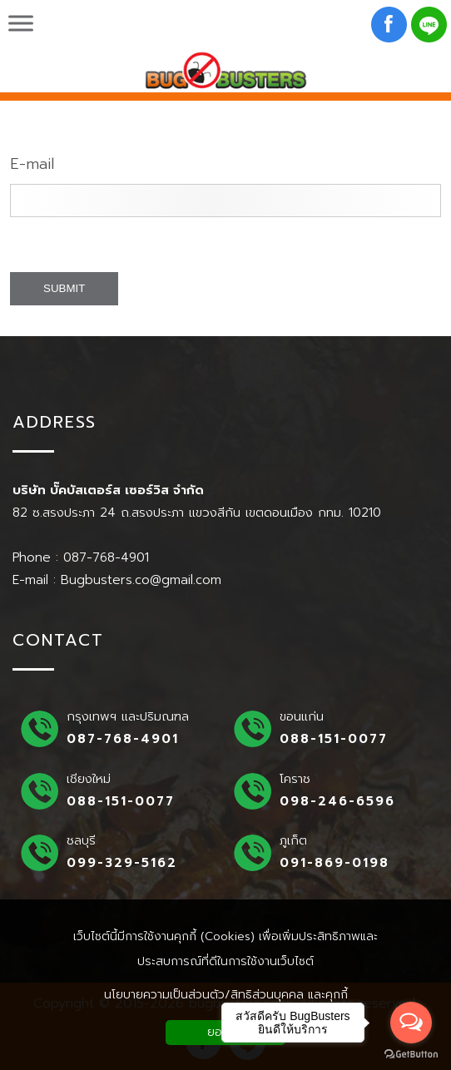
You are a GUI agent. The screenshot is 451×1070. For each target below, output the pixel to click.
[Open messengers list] (411, 1022)
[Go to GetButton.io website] (411, 1053)
